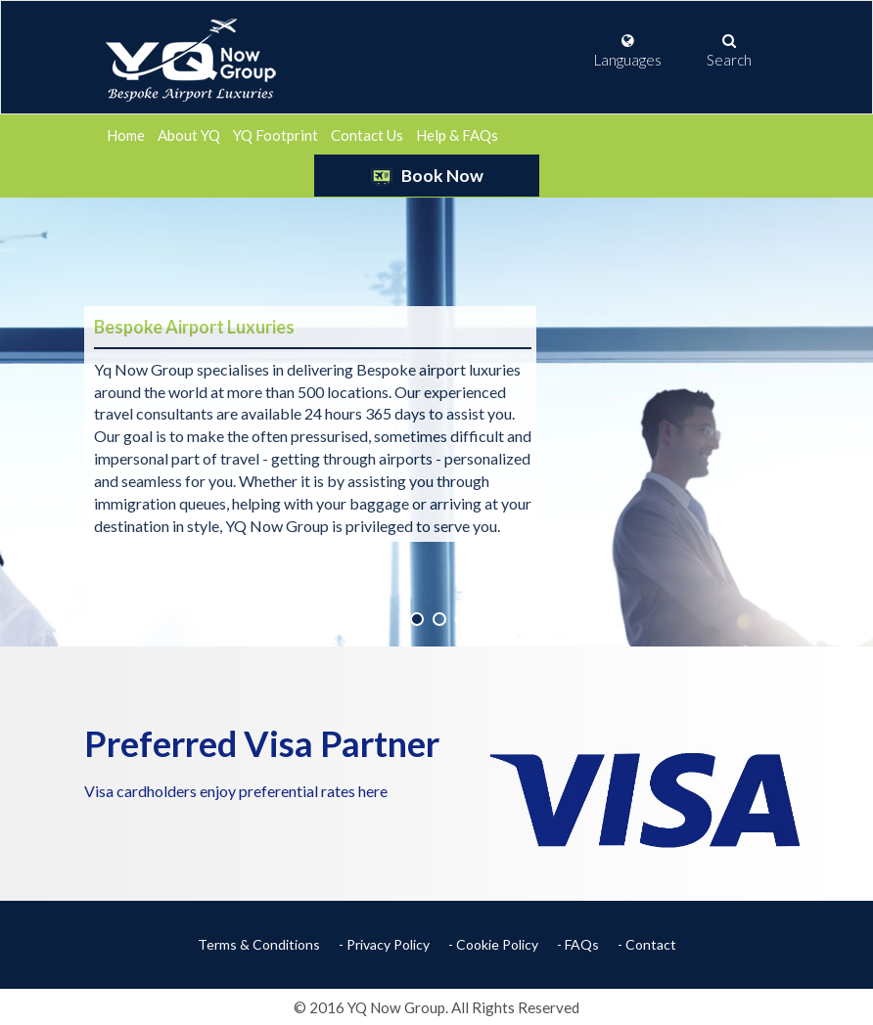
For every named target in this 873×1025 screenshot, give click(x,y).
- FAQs (578, 944)
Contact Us (367, 135)
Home (126, 135)
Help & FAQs (457, 135)
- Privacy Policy (384, 944)
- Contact (647, 944)
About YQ (189, 135)
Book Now (426, 175)
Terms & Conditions (259, 944)
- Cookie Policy (493, 944)
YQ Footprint (275, 135)
